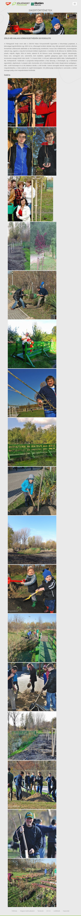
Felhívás (14, 911)
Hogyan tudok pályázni (27, 911)
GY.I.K (48, 911)
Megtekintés (32, 102)
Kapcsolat (66, 911)
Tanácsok (40, 911)
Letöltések (56, 911)
